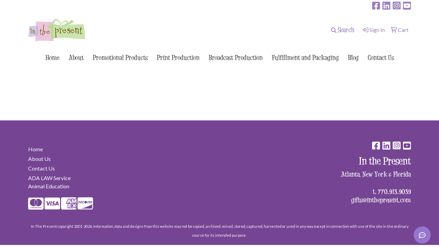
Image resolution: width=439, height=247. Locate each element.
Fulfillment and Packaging (305, 57)
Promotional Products (120, 57)
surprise (40, 5)
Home (52, 57)
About (76, 57)
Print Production (178, 57)
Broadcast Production (236, 57)
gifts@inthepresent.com (381, 200)
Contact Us (381, 57)
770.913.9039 (394, 191)
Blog (353, 57)
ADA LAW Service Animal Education (49, 182)
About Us (39, 158)
